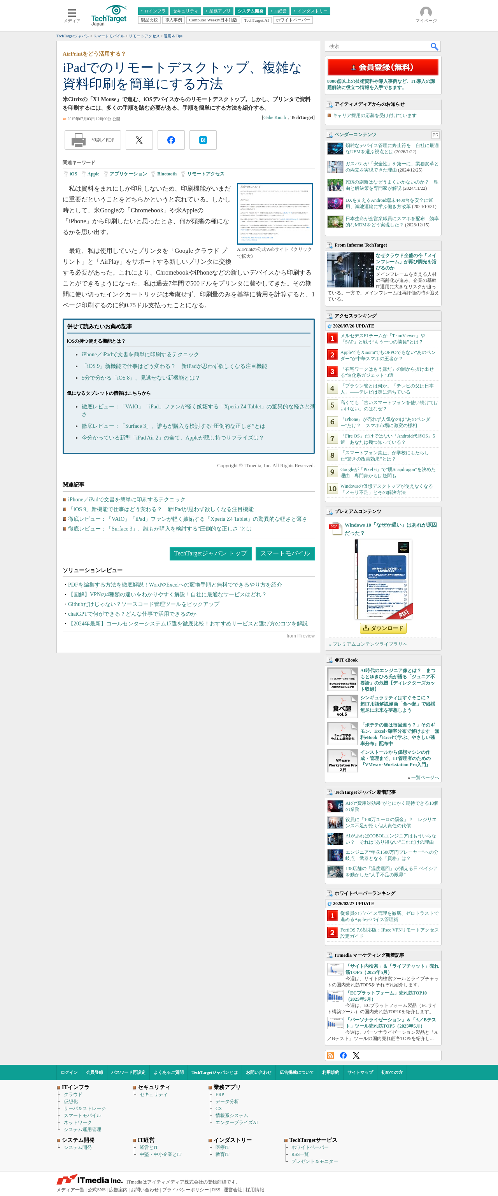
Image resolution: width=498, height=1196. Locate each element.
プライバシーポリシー (185, 1189)
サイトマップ (360, 1072)
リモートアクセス (205, 174)
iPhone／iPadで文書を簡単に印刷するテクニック (140, 354)
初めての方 (392, 1072)
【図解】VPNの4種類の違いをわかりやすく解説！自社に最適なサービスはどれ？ (167, 594)
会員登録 (94, 1072)
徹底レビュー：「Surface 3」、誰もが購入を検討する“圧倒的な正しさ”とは (173, 426)
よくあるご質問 (169, 1072)
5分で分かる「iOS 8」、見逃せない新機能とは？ (141, 378)
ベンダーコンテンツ (356, 134)
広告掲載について (297, 1072)
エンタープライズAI (237, 1122)
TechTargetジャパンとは (215, 1072)
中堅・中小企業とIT (160, 1154)
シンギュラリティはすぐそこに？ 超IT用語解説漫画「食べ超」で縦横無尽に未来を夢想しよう (397, 704)
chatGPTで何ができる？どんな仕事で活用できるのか (132, 614)
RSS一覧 (300, 1154)
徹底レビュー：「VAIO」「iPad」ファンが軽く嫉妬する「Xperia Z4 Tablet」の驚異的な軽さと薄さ (187, 519)
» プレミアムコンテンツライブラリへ (368, 644)
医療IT (222, 1147)
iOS (73, 174)
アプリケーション (128, 174)
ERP (220, 1094)
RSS (330, 1055)
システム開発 (78, 1147)
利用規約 (330, 1072)
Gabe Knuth (274, 117)
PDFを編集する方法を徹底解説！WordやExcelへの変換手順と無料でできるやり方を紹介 (175, 585)
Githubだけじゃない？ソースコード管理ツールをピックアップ (143, 604)
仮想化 (71, 1101)
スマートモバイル (285, 553)
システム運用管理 (82, 1129)
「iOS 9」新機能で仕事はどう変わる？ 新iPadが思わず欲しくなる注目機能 (174, 366)
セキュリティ (154, 1094)
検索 (435, 46)
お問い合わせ (259, 1072)
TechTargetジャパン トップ (210, 553)
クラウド (73, 1094)
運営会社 (233, 1189)
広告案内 (118, 1189)
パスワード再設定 (128, 1072)
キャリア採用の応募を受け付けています (375, 115)
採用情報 (254, 1189)
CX (219, 1108)
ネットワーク (78, 1122)
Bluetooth (167, 174)
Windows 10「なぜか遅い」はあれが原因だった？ (391, 529)
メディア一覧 (70, 1189)
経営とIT (149, 1147)
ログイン (69, 1072)
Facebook (343, 1055)
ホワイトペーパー (310, 1147)
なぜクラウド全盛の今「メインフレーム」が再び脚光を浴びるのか (406, 262)
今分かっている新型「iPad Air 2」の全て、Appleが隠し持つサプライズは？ (173, 438)
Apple (94, 174)
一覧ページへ (425, 777)
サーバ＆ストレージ (85, 1108)
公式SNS (96, 1189)
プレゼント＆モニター (314, 1161)
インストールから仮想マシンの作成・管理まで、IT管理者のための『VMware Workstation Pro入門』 (395, 758)
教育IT (222, 1154)
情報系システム (232, 1115)
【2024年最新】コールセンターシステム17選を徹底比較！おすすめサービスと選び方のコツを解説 (188, 624)
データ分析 (227, 1101)
